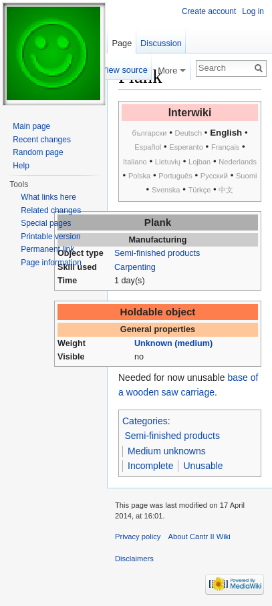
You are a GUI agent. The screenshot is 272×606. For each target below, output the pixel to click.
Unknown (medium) (173, 343)
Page (122, 43)
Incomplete (150, 465)
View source (124, 70)
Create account (209, 11)
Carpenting (135, 267)
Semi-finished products (157, 253)
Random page (38, 152)
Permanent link (47, 249)
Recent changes (42, 139)
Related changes (51, 210)
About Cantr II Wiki (199, 537)
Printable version (50, 236)
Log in (253, 11)
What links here (48, 197)
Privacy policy (137, 537)
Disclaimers (134, 559)
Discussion (161, 43)
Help (21, 165)
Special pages (46, 223)
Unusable (203, 465)
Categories (145, 421)
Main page (31, 126)
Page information (51, 262)
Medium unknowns (167, 451)
